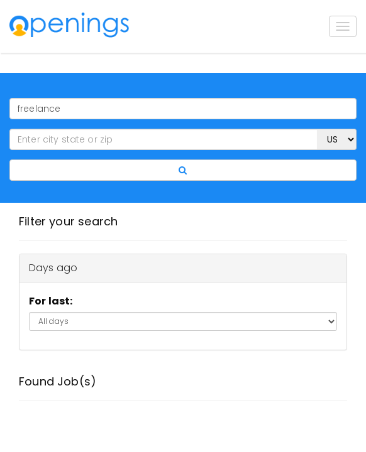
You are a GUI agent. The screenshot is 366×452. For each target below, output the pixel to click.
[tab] (183, 268)
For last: (50, 301)
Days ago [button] (53, 268)
